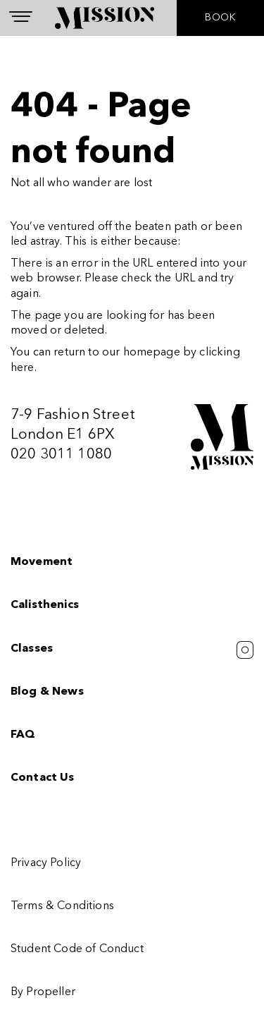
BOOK (220, 18)
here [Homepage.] (22, 368)
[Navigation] (20, 16)
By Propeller (43, 992)
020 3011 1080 (61, 454)
